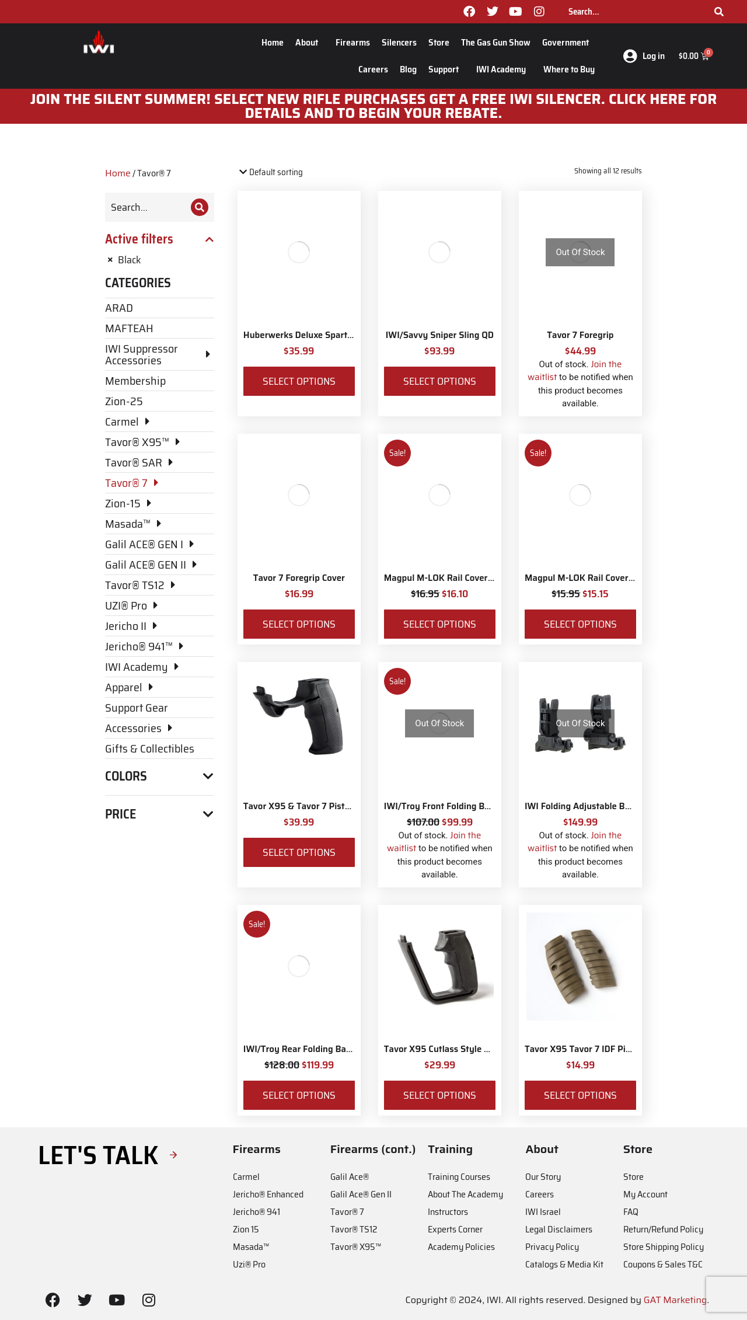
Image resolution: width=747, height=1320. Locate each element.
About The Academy (465, 1194)
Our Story (543, 1176)
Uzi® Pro (249, 1264)
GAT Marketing (675, 1300)
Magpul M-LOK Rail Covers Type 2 (593, 578)
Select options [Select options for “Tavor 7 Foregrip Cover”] (299, 624)
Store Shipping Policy (663, 1246)
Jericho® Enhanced (268, 1194)
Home (272, 42)
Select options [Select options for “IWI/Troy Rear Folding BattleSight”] (299, 1095)
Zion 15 (246, 1229)
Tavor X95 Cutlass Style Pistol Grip (455, 1049)
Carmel (246, 1176)
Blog (408, 69)
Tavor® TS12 (353, 1229)
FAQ (630, 1211)
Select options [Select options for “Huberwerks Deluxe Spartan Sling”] (299, 381)
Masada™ (251, 1246)
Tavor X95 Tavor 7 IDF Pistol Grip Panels (607, 1049)
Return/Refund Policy (663, 1229)
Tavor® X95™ (355, 1246)
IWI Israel (543, 1211)
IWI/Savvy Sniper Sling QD (440, 335)
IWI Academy (504, 69)
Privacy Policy (552, 1246)
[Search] (719, 11)
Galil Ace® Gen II (361, 1194)
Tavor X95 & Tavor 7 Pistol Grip (307, 806)
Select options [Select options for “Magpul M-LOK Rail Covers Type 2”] (580, 624)
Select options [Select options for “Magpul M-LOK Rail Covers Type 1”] (439, 624)
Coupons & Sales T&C (663, 1264)
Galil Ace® (349, 1176)
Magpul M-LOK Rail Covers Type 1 (452, 578)
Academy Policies (461, 1246)
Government (568, 42)
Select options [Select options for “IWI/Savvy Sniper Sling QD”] (439, 381)
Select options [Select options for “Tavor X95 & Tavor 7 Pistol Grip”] (299, 852)
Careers (373, 69)
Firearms (353, 42)
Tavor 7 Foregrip (580, 335)
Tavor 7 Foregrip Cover (299, 578)
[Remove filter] (159, 260)
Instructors (448, 1211)
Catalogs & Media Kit (564, 1264)
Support (446, 69)
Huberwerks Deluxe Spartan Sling (312, 335)
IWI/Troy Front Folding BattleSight (454, 806)
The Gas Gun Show (495, 42)
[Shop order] (287, 172)
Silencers (399, 42)
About (309, 42)
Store (438, 42)
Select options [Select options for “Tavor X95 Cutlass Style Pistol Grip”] (439, 1095)
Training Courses (459, 1176)
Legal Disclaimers (558, 1229)
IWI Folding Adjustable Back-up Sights (602, 806)
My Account (645, 1194)
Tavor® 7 (347, 1211)
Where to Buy (569, 69)
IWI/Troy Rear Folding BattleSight (312, 1049)
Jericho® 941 (256, 1211)
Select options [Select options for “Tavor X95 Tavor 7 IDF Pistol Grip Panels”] (580, 1095)
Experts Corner (455, 1229)
